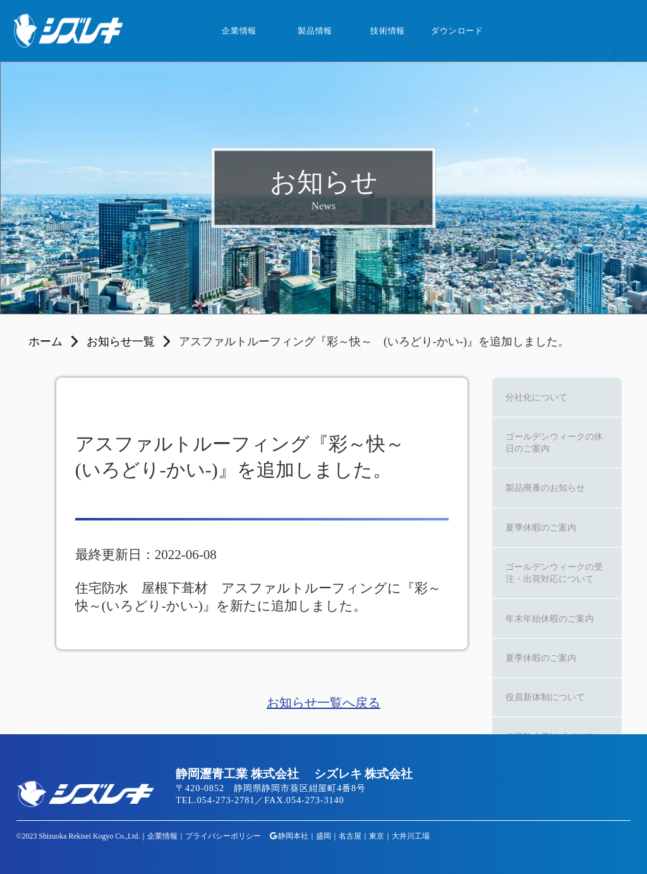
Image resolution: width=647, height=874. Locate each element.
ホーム (45, 341)
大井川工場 (411, 836)
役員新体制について (545, 697)
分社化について (536, 397)
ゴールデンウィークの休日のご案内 (554, 442)
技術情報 (387, 31)
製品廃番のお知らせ (545, 488)
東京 (376, 836)
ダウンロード (457, 31)
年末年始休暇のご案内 (549, 618)
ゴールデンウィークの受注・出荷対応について (554, 573)
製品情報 (315, 31)
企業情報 (239, 31)
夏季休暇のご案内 (540, 527)
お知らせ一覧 (121, 341)
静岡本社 (293, 836)
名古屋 (350, 836)
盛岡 (323, 836)
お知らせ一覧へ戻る (323, 703)
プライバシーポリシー (223, 836)
